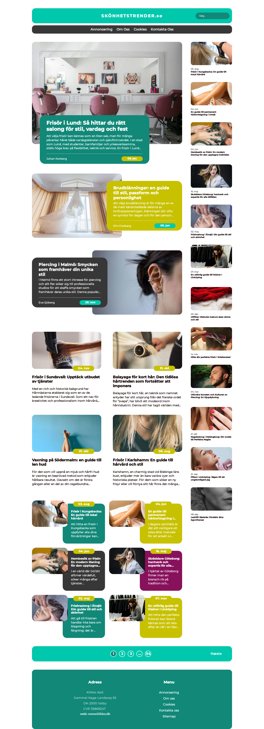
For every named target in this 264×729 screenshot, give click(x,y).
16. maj (161, 551)
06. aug (164, 451)
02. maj (84, 598)
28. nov (90, 302)
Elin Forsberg (122, 225)
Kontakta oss (162, 29)
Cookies (140, 29)
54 (148, 654)
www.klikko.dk (99, 714)
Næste (216, 653)
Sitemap (169, 716)
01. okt (83, 451)
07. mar (161, 598)
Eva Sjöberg (47, 302)
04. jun (161, 504)
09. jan (132, 158)
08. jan (165, 225)
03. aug (84, 504)
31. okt (164, 368)
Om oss (123, 29)
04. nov (83, 368)
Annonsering (101, 29)
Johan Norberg (56, 158)
